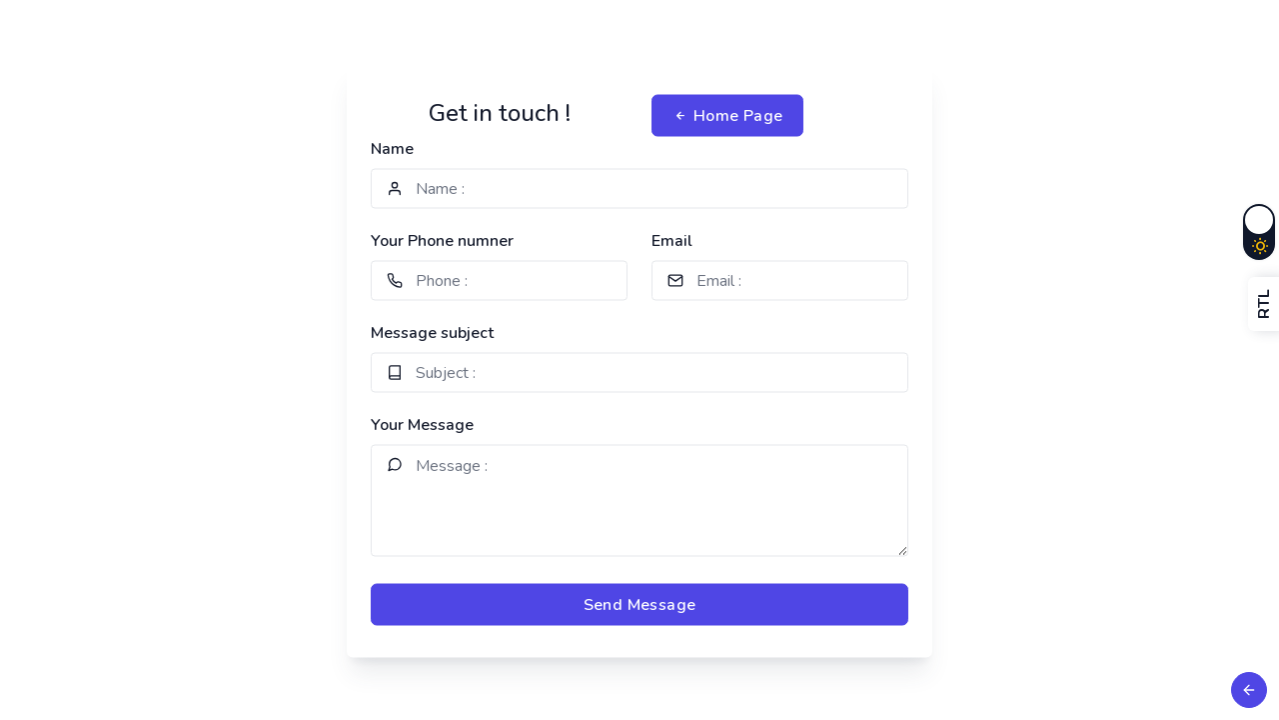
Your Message (422, 425)
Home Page (727, 116)
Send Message (640, 605)
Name (392, 149)
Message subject (432, 333)
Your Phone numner (442, 241)
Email (671, 241)
